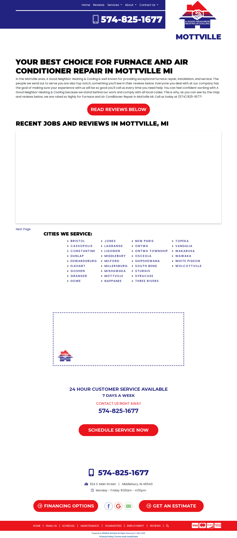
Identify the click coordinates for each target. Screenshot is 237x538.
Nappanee (113, 281)
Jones (110, 241)
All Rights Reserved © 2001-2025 (131, 533)
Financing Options (66, 506)
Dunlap (77, 256)
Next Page (23, 229)
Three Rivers (147, 281)
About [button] (129, 5)
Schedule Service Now (118, 430)
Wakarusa (185, 251)
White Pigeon (187, 261)
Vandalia (184, 246)
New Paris (144, 241)
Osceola (143, 256)
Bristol (78, 241)
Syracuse (144, 276)
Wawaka (183, 256)
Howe (76, 281)
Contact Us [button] (147, 5)
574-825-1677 (131, 19)
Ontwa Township (151, 251)
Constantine (83, 251)
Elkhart (78, 266)
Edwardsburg (84, 261)
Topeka (182, 241)
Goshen (78, 271)
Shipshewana (147, 261)
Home (86, 5)
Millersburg (116, 266)
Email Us (51, 526)
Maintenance (90, 526)
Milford (111, 261)
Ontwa (141, 246)
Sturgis (142, 271)
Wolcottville (188, 266)
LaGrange (113, 246)
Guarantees (113, 526)
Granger (79, 276)
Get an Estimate (171, 506)
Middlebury (115, 256)
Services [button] (113, 5)
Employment (135, 526)
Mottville (113, 276)
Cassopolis (82, 246)
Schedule (68, 526)
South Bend (146, 266)
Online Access (109, 533)
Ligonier (112, 251)
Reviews (98, 5)
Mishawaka (115, 271)
